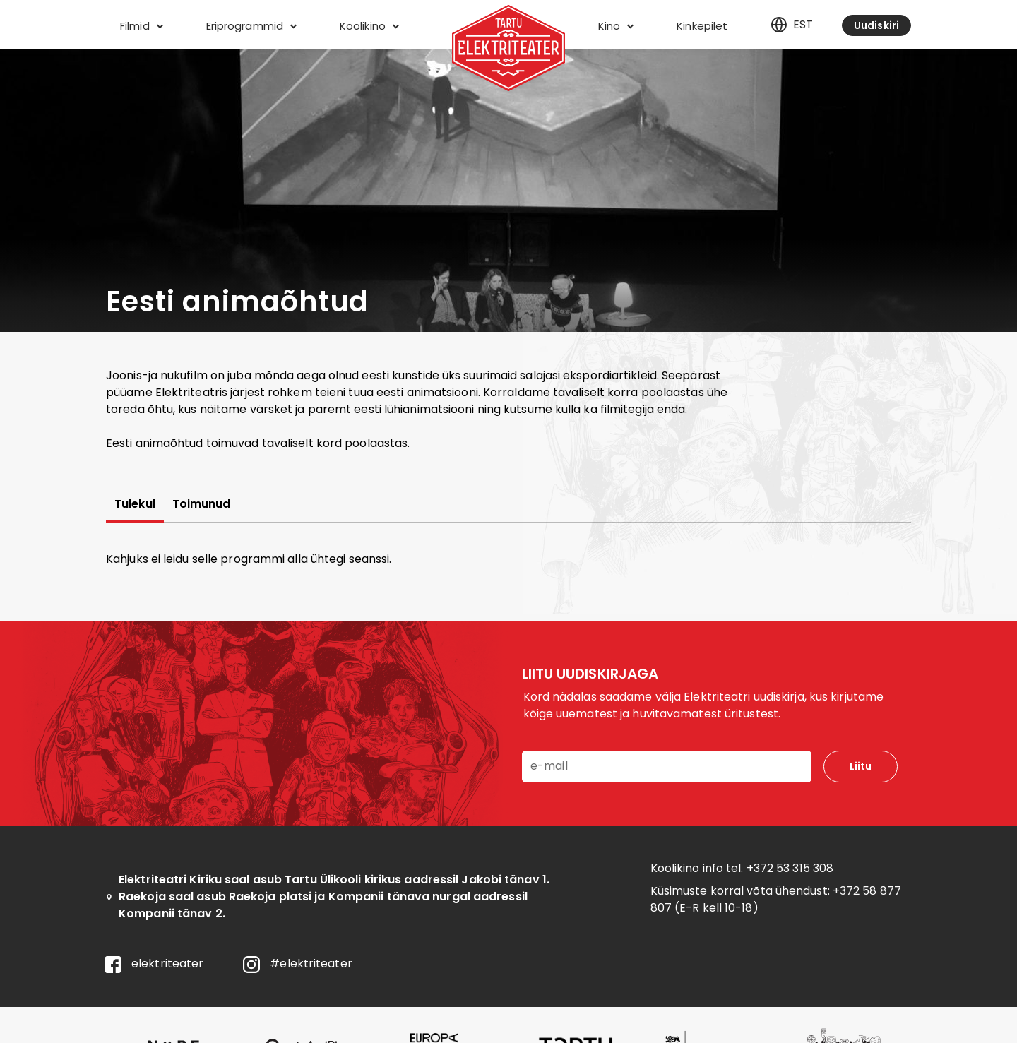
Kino (616, 25)
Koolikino (369, 25)
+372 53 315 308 (790, 868)
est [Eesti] (792, 24)
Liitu (861, 766)
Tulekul (134, 504)
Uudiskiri (876, 25)
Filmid (141, 25)
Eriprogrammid (251, 25)
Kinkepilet (702, 25)
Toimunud (201, 504)
